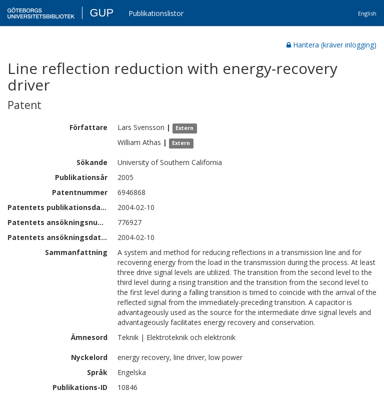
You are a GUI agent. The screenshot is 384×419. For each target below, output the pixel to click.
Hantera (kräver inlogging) (331, 45)
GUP (102, 12)
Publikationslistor (156, 13)
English (367, 13)
